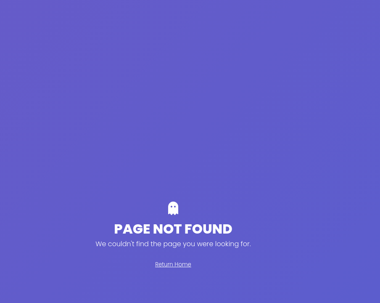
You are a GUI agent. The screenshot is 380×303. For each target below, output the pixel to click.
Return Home (173, 264)
